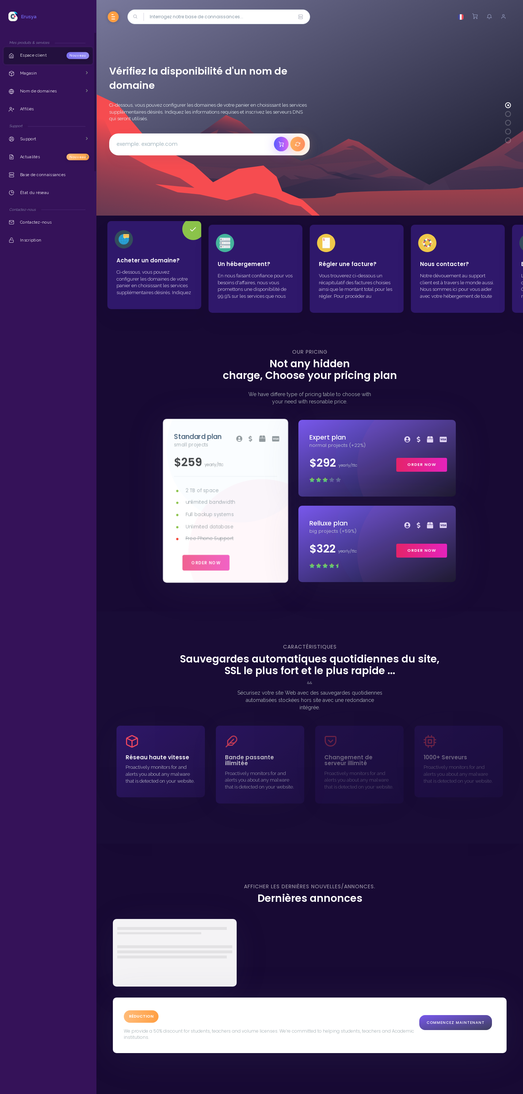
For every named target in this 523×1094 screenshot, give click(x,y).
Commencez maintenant (456, 1022)
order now (205, 563)
